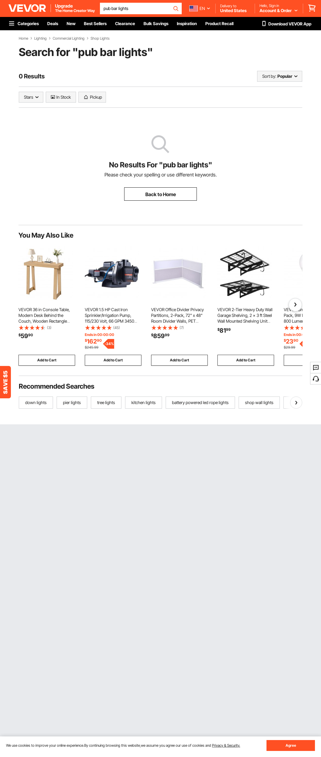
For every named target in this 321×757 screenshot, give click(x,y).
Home (23, 38)
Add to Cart (46, 360)
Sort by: (269, 76)
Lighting (40, 38)
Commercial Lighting (68, 38)
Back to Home (160, 194)
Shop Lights (100, 38)
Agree (291, 745)
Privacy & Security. (226, 745)
